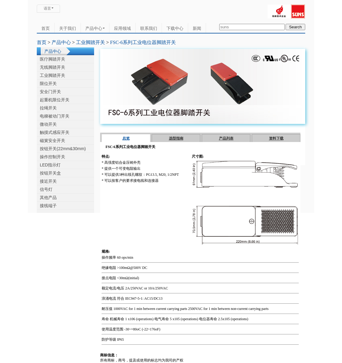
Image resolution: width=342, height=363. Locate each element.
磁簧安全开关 (52, 140)
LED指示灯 (50, 165)
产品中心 (95, 28)
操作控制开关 (52, 156)
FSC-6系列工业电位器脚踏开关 (143, 42)
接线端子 (48, 205)
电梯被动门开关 (54, 116)
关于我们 (67, 28)
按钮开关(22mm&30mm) (63, 148)
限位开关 (48, 83)
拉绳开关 (48, 108)
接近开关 (48, 181)
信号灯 (46, 189)
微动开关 (48, 124)
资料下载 (276, 138)
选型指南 (176, 138)
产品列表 (226, 138)
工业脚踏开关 (90, 42)
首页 (45, 28)
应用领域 (122, 28)
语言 (47, 8)
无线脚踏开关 (52, 67)
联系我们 (148, 28)
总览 (126, 138)
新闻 (197, 28)
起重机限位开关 (54, 99)
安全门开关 (50, 91)
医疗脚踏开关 (52, 59)
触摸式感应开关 (54, 132)
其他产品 (48, 197)
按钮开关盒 (50, 173)
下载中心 (174, 28)
